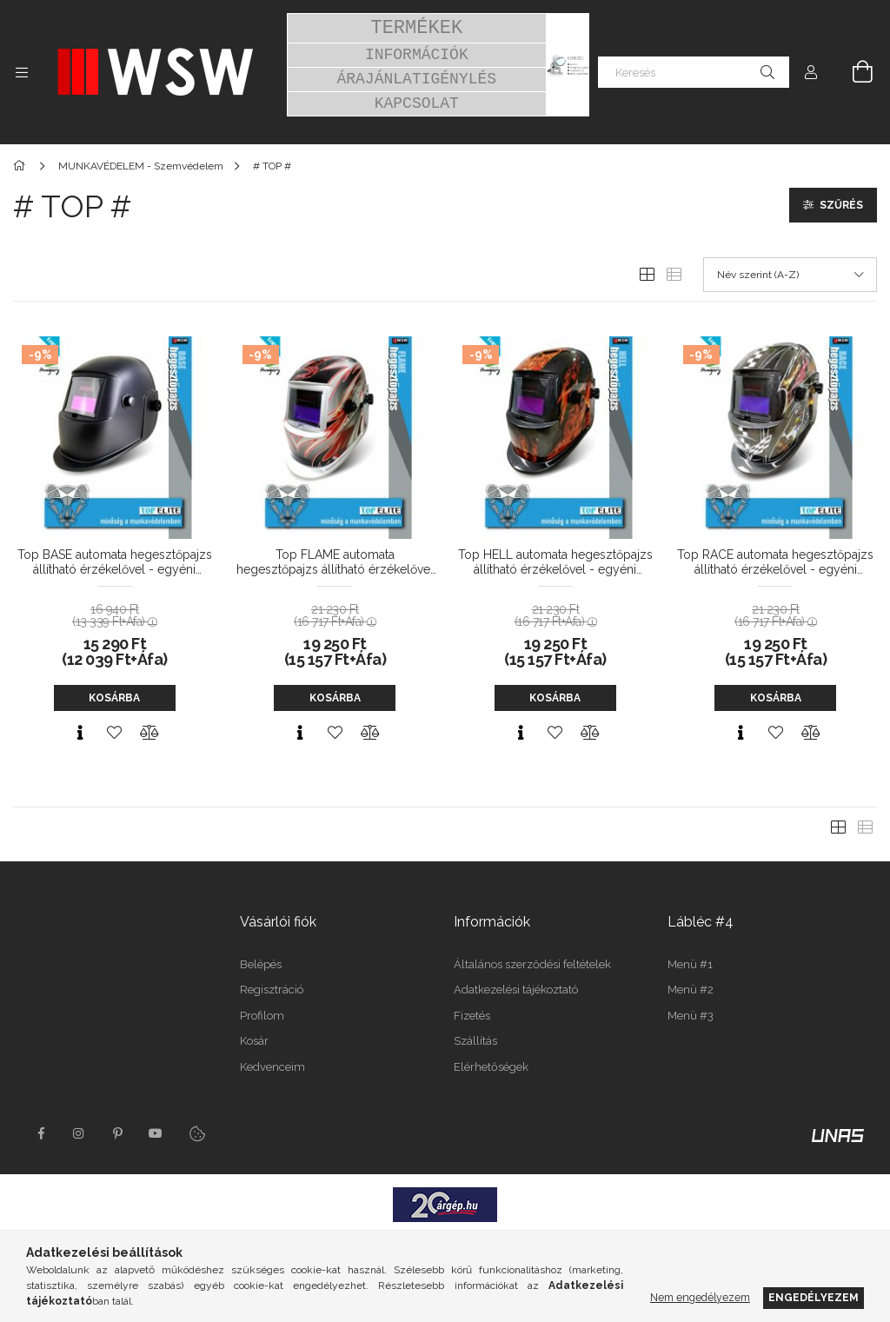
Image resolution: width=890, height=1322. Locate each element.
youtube (155, 1133)
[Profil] (811, 72)
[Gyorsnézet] (80, 733)
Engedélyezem (813, 1297)
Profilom (262, 1015)
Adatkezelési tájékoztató (516, 989)
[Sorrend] (790, 274)
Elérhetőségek (491, 1066)
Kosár (254, 1040)
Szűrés (841, 205)
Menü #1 (690, 964)
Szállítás (475, 1040)
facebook (41, 1133)
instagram (79, 1133)
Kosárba (114, 698)
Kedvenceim (272, 1066)
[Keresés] (693, 72)
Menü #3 (691, 1015)
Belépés (261, 964)
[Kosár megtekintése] (853, 72)
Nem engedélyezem (700, 1297)
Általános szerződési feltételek (532, 964)
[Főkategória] (22, 166)
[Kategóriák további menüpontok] (21, 72)
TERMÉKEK (416, 28)
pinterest (117, 1133)
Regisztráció (271, 989)
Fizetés (472, 1015)
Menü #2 (691, 989)
